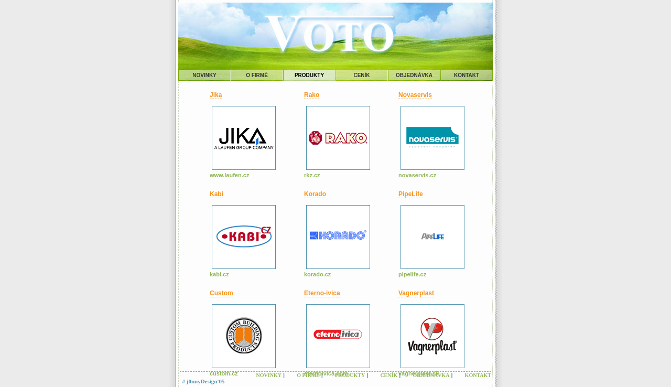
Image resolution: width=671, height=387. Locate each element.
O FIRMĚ (257, 75)
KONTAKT (466, 75)
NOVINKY (204, 75)
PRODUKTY (309, 75)
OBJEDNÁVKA (414, 75)
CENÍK (361, 75)
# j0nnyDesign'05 (203, 381)
